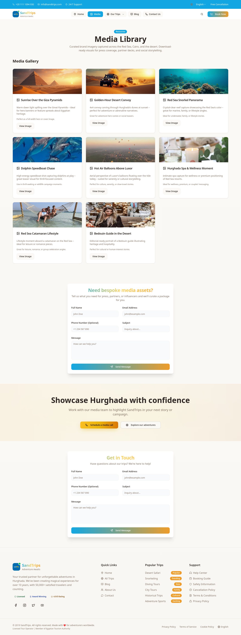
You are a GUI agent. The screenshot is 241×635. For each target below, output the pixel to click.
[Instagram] (24, 605)
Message (76, 337)
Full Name (76, 307)
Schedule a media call (99, 424)
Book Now (218, 14)
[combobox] (201, 4)
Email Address (129, 307)
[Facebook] (16, 605)
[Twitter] (33, 605)
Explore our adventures (141, 424)
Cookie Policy (207, 626)
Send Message (120, 366)
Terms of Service (188, 626)
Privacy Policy (169, 626)
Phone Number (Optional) (84, 322)
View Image (25, 126)
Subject (126, 322)
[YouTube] (42, 605)
